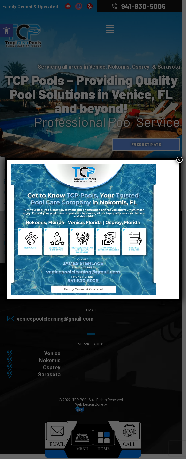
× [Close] (179, 160)
